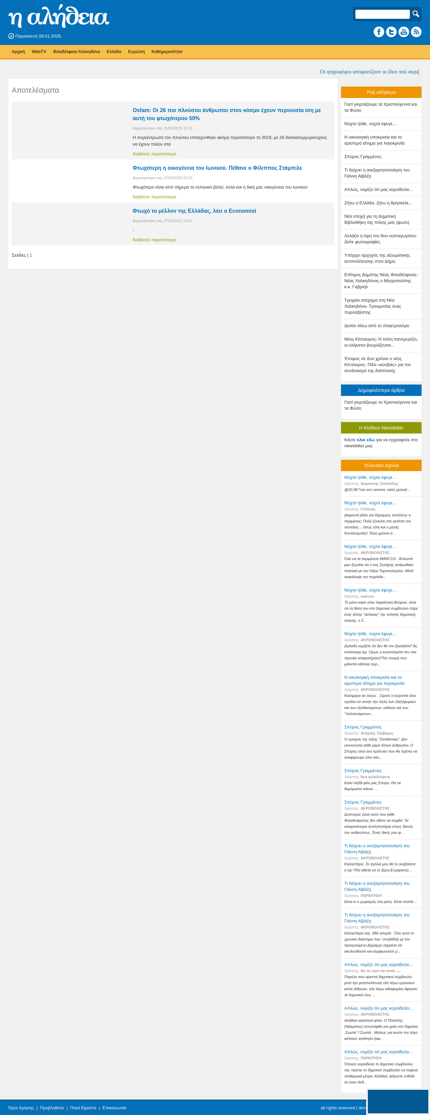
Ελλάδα (114, 51)
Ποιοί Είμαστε (83, 1107)
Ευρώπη (136, 51)
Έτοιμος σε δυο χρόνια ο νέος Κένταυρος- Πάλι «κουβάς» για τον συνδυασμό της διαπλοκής (377, 364)
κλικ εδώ (366, 439)
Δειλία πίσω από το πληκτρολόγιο (377, 325)
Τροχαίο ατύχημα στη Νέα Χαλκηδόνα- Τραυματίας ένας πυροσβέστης (372, 306)
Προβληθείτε (52, 1107)
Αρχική (18, 51)
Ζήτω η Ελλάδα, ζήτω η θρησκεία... (378, 202)
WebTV (39, 51)
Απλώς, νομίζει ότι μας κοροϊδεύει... (378, 189)
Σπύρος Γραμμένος (363, 156)
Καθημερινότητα (167, 51)
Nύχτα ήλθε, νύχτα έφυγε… (370, 123)
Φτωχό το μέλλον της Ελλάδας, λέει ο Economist (194, 211)
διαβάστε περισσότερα (154, 153)
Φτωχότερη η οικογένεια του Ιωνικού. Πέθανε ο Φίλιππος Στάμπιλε (217, 168)
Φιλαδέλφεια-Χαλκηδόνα (76, 51)
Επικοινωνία (114, 1107)
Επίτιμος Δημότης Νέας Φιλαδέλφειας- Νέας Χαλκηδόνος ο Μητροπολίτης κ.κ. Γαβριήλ (381, 280)
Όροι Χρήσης (21, 1107)
